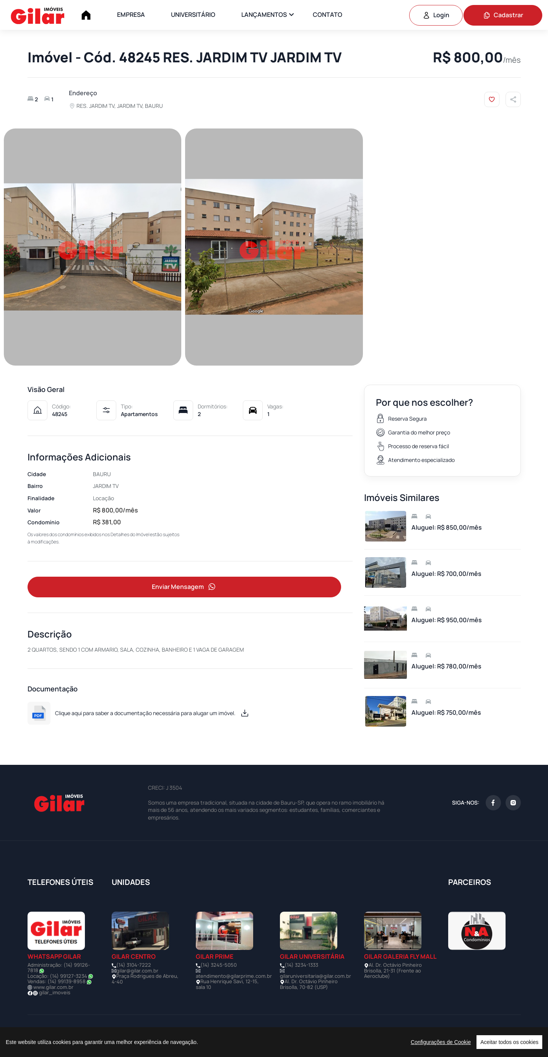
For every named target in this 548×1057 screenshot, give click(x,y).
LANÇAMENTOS (264, 14)
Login (436, 15)
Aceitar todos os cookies (509, 1042)
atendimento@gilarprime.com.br (234, 976)
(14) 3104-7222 (133, 965)
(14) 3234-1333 (301, 965)
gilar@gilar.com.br (137, 970)
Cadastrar (503, 15)
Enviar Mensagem (184, 587)
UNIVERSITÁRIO (193, 14)
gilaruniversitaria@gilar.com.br (315, 976)
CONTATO (327, 14)
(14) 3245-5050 (218, 965)
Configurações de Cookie (441, 1042)
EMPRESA (131, 14)
